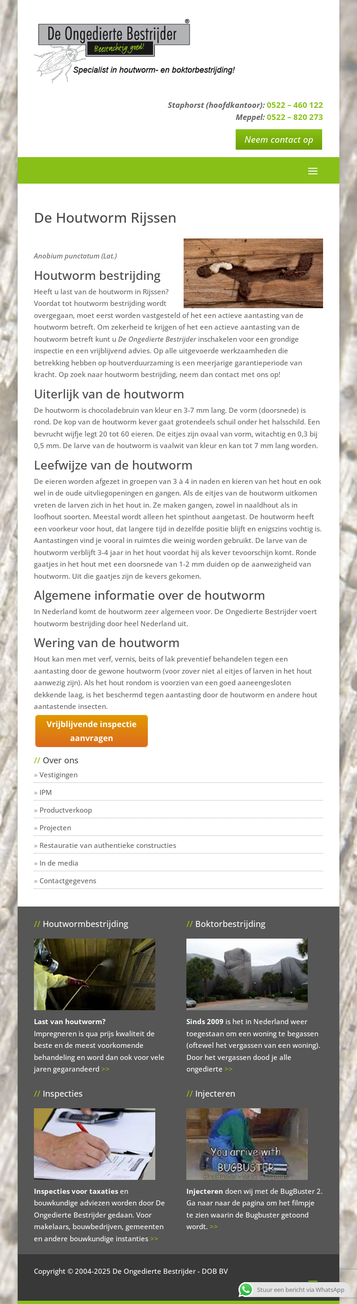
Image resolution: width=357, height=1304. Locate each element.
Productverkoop (66, 809)
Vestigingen (59, 774)
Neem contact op (279, 139)
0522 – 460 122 (295, 104)
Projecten (55, 827)
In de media (59, 862)
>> (105, 1068)
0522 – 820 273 (295, 117)
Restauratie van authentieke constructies (108, 845)
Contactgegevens (68, 880)
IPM (46, 792)
